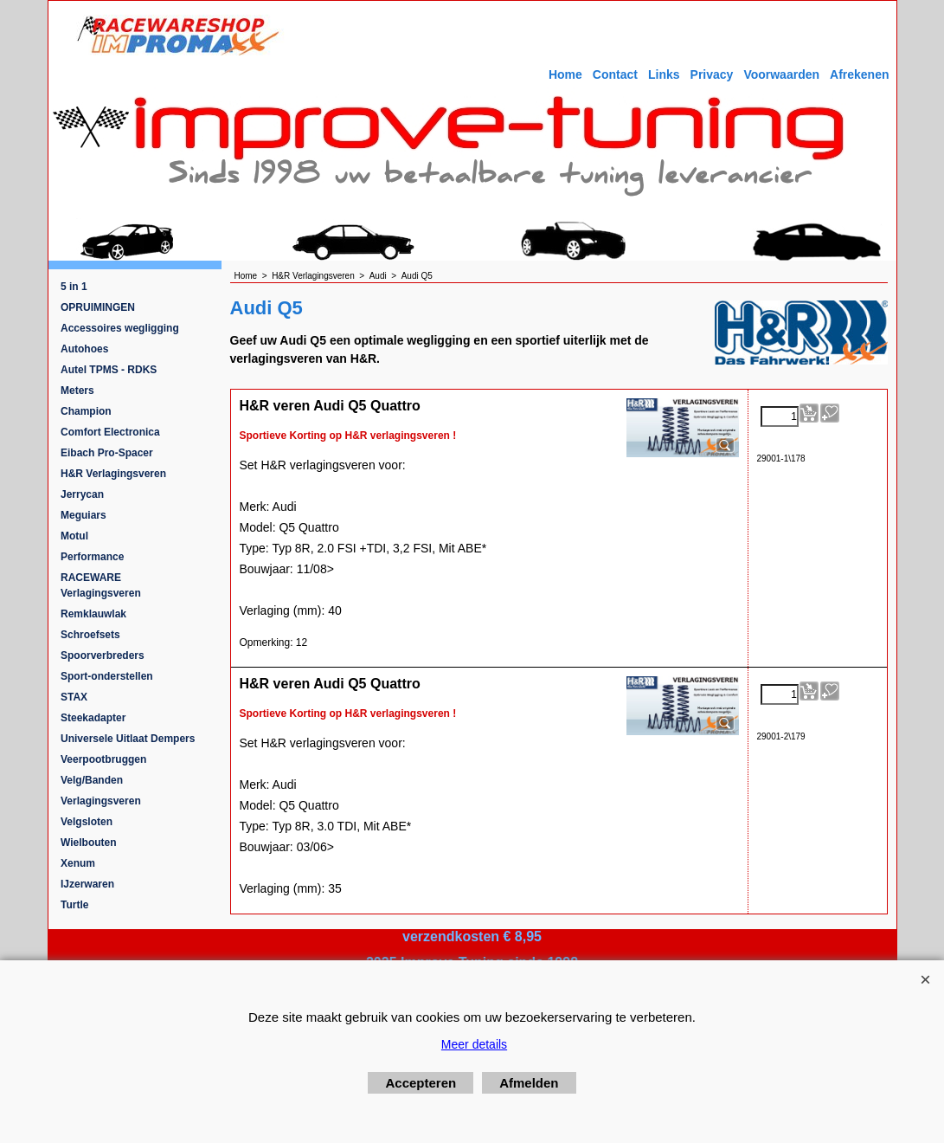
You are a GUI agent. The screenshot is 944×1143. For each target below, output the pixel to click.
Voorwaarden (781, 74)
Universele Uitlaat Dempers (128, 739)
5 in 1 (74, 287)
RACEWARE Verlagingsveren (101, 585)
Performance (92, 557)
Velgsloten (86, 822)
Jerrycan (82, 494)
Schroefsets (90, 635)
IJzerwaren (87, 884)
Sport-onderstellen (107, 676)
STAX (74, 697)
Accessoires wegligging (120, 328)
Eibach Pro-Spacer (107, 453)
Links (664, 74)
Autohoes (84, 349)
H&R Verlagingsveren (113, 474)
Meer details (474, 1044)
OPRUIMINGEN (98, 307)
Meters (77, 390)
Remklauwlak (93, 614)
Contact (615, 74)
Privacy (712, 74)
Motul (74, 536)
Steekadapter (93, 718)
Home (565, 74)
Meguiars (83, 515)
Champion (86, 411)
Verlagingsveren (101, 801)
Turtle (74, 905)
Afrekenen (859, 74)
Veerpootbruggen (103, 759)
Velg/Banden (92, 780)
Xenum (78, 863)
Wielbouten (89, 842)
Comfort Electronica (110, 432)
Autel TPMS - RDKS (109, 370)
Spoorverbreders (102, 655)
